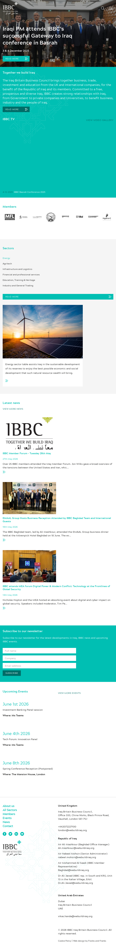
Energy (6, 258)
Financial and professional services (21, 274)
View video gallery (99, 120)
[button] (111, 8)
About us (8, 806)
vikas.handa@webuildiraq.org (75, 916)
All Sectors (10, 810)
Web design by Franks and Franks (89, 940)
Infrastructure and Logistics (17, 269)
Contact (8, 826)
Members (9, 814)
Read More (12, 109)
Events (7, 818)
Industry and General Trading (18, 285)
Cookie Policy (64, 940)
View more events (69, 693)
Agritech (7, 263)
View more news (13, 408)
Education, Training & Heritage (19, 280)
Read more (15, 58)
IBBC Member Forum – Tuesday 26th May (27, 453)
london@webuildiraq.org (72, 830)
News (6, 822)
